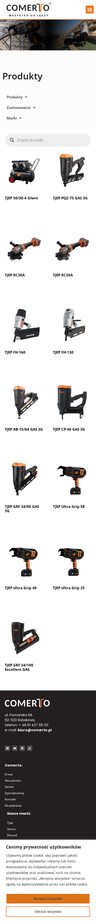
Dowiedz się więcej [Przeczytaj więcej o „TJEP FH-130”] (72, 364)
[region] (48, 880)
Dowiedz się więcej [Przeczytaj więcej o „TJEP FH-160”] (23, 364)
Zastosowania (21, 107)
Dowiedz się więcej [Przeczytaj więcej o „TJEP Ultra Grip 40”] (23, 599)
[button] (90, 9)
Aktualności (13, 780)
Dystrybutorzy (14, 793)
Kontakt (10, 799)
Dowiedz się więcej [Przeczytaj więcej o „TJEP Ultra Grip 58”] (72, 522)
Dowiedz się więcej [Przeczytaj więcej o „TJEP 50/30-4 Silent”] (23, 209)
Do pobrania (13, 805)
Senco (11, 829)
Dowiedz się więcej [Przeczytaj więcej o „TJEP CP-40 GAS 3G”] (72, 441)
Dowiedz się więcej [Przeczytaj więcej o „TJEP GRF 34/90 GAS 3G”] (23, 522)
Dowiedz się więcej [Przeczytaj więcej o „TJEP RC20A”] (72, 287)
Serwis (9, 787)
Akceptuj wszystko (48, 898)
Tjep (10, 823)
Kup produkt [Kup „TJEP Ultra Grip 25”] (66, 599)
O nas (9, 774)
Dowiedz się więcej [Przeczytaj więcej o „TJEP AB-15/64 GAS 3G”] (23, 441)
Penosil (12, 835)
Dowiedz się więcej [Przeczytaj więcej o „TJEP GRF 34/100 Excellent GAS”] (23, 681)
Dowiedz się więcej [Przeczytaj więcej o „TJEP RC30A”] (23, 287)
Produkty (17, 97)
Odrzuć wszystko (48, 911)
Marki (14, 118)
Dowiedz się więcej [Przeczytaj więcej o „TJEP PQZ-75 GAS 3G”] (72, 209)
